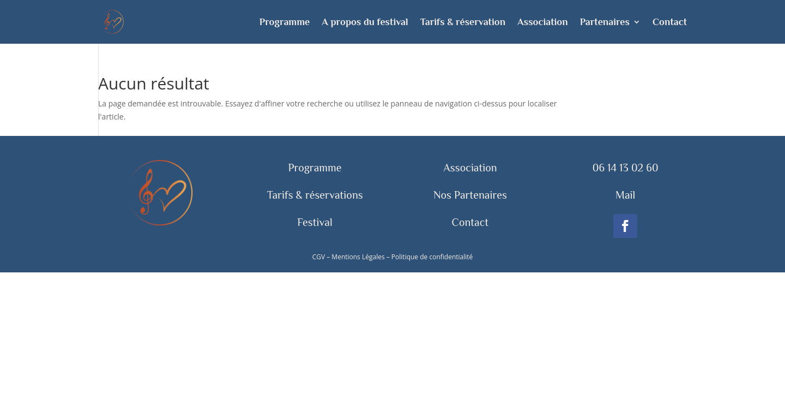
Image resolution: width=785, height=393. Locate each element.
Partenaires (605, 22)
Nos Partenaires (470, 195)
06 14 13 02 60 (626, 168)
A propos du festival (365, 22)
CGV (318, 256)
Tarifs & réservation (462, 22)
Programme (284, 22)
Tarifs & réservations (315, 195)
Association (542, 22)
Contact (670, 22)
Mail (625, 195)
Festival (314, 222)
